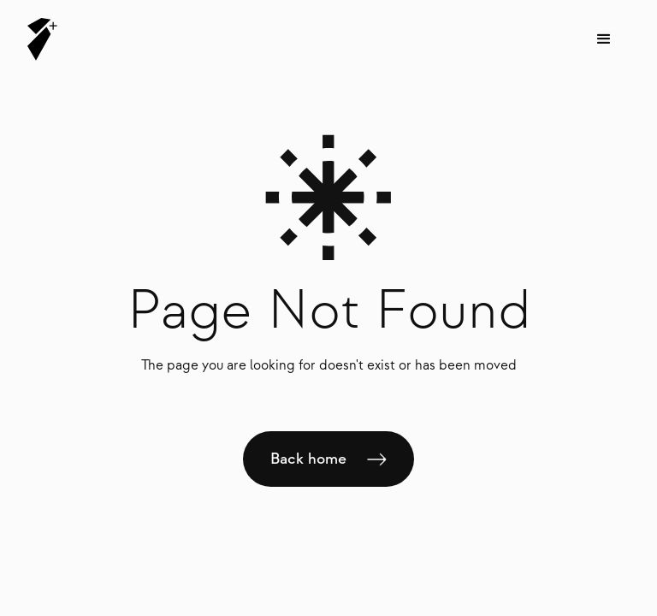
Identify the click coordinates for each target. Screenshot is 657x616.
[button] (604, 39)
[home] (42, 39)
